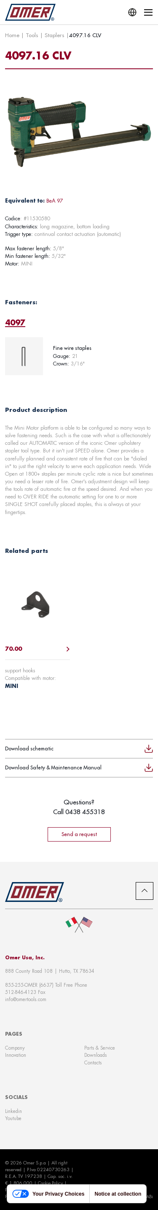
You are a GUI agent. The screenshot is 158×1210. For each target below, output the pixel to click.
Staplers (54, 35)
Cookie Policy (50, 1183)
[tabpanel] (79, 356)
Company (15, 1048)
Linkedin (13, 1111)
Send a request (79, 834)
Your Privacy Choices (48, 1194)
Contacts (93, 1063)
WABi (147, 1196)
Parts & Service (99, 1048)
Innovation (15, 1055)
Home (12, 35)
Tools (32, 35)
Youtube (13, 1118)
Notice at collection (117, 1194)
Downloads (95, 1055)
